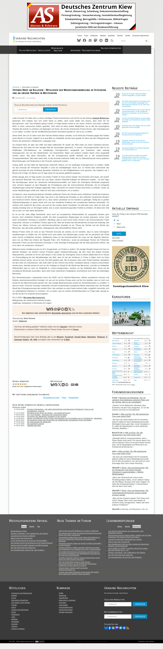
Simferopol (136, 379)
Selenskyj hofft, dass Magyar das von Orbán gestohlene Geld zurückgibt (133, 128)
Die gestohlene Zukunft (37, 428)
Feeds (13, 617)
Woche (32, 528)
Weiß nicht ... (121, 229)
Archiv (86, 35)
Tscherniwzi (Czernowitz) (136, 351)
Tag (39, 528)
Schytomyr (114, 359)
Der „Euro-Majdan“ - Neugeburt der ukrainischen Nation (49, 418)
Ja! (117, 222)
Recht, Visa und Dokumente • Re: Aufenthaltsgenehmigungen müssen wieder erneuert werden (129, 495)
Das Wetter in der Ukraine (20, 608)
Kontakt (127, 35)
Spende (64, 331)
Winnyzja (135, 356)
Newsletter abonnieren (61, 318)
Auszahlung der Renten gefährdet (23, 538)
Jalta (134, 382)
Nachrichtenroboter (135, 48)
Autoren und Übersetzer (20, 615)
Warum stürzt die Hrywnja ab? (21, 540)
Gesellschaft (51, 48)
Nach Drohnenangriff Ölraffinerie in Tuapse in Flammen (81, 533)
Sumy (134, 365)
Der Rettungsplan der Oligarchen (41, 427)
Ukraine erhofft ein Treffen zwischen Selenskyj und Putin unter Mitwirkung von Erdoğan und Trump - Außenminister (82, 550)
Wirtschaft (34, 48)
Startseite (17, 89)
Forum (80, 35)
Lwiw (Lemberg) (115, 345)
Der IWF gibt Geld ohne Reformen (23, 549)
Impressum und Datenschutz (21, 598)
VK (65, 314)
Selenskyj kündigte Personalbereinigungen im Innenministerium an (135, 150)
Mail (78, 389)
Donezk (135, 376)
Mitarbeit (103, 35)
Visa (64, 401)
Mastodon (95, 40)
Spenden (120, 35)
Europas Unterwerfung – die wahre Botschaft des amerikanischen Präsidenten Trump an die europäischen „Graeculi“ (62, 413)
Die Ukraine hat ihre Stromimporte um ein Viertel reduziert (32, 545)
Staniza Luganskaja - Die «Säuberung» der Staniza (29, 535)
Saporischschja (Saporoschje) (137, 373)
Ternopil (113, 351)
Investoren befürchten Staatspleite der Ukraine (127, 541)
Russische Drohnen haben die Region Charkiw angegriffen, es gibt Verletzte (133, 96)
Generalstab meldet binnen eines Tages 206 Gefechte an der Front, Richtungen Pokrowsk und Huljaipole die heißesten (81, 541)
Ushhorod (136, 342)
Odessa (113, 368)
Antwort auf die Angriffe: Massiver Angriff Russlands (29, 547)
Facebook (84, 40)
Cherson (113, 370)
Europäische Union (51, 401)
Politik (21, 48)
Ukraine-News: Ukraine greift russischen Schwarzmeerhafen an (75, 570)
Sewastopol (114, 382)
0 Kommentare (33, 100)
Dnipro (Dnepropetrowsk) (116, 376)
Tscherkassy (114, 362)
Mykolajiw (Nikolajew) (136, 367)
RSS (112, 40)
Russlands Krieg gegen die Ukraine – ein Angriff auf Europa (50, 416)
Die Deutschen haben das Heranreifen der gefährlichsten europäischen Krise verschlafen (61, 425)
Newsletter (111, 35)
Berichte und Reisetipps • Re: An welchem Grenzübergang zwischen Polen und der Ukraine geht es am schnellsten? (129, 402)
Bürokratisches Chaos (19, 533)
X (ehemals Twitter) (23, 344)
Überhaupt (139, 528)
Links (13, 622)
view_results (115, 239)
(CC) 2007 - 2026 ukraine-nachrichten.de (21, 647)
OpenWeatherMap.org (123, 384)
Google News (80, 342)
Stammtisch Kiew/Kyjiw (19, 605)
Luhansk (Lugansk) (114, 379)
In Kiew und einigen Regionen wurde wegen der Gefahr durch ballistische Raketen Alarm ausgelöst (133, 121)
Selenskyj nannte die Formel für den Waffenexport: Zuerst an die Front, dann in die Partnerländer (134, 144)
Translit (14, 610)
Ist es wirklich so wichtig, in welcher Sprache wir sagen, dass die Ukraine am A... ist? (131, 551)
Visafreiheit (73, 401)
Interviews (92, 48)
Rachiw (113, 348)
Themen (14, 631)
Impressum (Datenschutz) (140, 35)
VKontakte (106, 40)
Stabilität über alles (36, 430)
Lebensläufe (65, 610)
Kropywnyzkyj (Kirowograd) (137, 362)
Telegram (101, 40)
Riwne (135, 353)
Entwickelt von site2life (146, 647)
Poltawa (113, 365)
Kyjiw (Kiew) (114, 342)
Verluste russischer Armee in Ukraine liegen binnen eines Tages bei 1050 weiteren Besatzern (81, 560)
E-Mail (69, 344)
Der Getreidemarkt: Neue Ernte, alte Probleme (27, 552)
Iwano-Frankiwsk (136, 345)
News (90, 40)
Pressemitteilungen (111, 48)
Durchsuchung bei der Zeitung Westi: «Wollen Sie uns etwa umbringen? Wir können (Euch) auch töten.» (132, 538)
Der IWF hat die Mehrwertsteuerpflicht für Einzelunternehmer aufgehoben (134, 136)
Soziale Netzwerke (68, 617)
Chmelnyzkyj (115, 356)
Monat (25, 528)
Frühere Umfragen (116, 242)
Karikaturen (94, 35)
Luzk (112, 353)
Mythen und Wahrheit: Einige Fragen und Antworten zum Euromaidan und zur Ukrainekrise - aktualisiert (62, 422)
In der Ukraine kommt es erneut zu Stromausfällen (29, 542)
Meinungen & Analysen (72, 48)
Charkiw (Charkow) (136, 370)
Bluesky (79, 40)
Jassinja (135, 348)
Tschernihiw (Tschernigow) (137, 359)
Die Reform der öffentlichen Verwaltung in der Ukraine (48, 419)
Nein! (118, 226)
